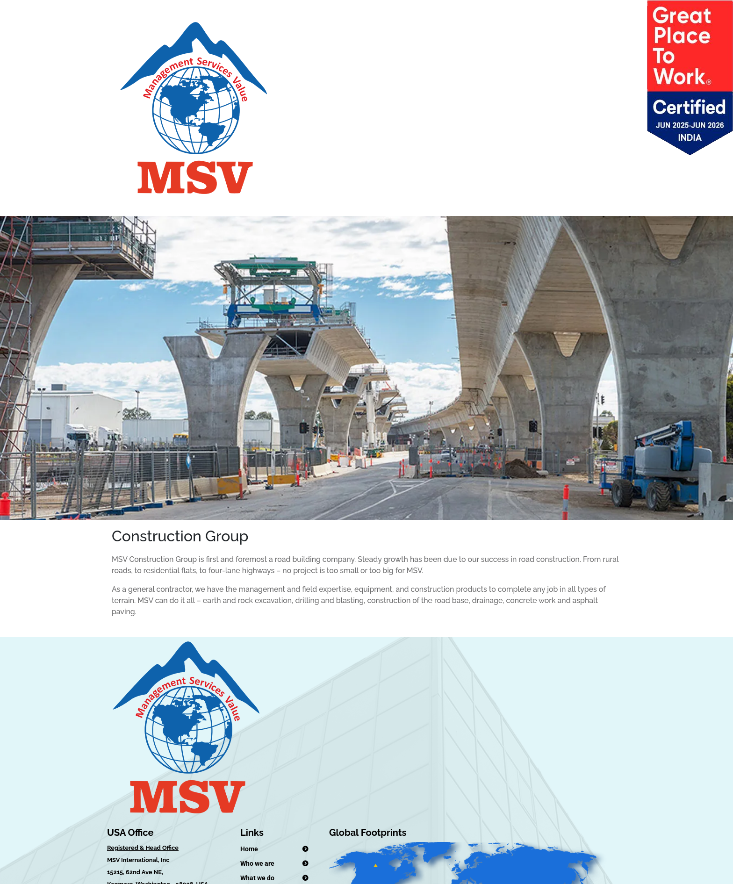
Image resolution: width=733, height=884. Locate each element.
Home (249, 849)
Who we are (257, 863)
